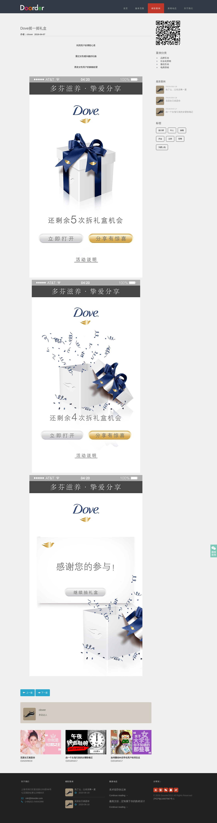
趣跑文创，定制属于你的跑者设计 (127, 801)
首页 (125, 8)
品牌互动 (164, 58)
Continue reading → (118, 795)
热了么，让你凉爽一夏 (176, 89)
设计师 (161, 130)
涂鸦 (182, 130)
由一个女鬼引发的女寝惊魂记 (179, 112)
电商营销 (164, 67)
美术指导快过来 (117, 789)
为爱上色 (162, 147)
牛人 (172, 130)
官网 (180, 139)
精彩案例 (155, 8)
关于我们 (188, 8)
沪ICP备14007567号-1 (164, 799)
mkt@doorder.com (34, 798)
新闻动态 (172, 8)
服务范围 (139, 8)
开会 (160, 139)
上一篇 (28, 692)
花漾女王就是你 (173, 101)
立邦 (170, 139)
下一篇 (43, 692)
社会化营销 (165, 61)
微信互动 (164, 64)
